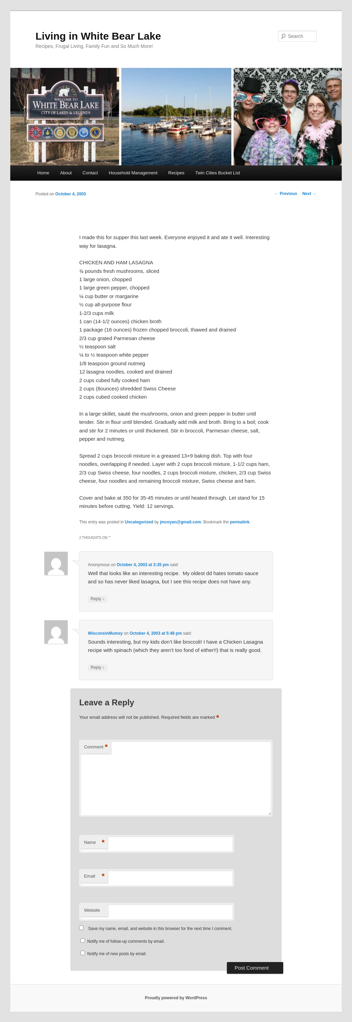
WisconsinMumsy (105, 633)
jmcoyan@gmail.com (180, 522)
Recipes (176, 172)
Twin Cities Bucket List (217, 172)
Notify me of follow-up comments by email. (126, 941)
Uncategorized (139, 522)
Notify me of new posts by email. (117, 953)
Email (94, 876)
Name (94, 843)
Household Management (133, 172)
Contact (90, 172)
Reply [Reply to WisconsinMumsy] (97, 667)
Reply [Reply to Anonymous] (97, 599)
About (66, 172)
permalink (240, 522)
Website (92, 910)
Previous (285, 193)
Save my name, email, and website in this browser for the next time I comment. (160, 928)
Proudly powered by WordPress (176, 997)
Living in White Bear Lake (98, 36)
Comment (96, 747)
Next (309, 193)
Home (43, 172)
